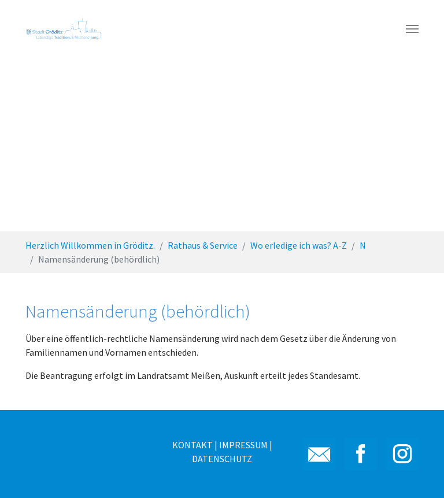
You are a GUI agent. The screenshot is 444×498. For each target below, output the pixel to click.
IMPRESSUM (243, 445)
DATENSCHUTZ (222, 458)
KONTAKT (192, 445)
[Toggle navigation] (412, 29)
